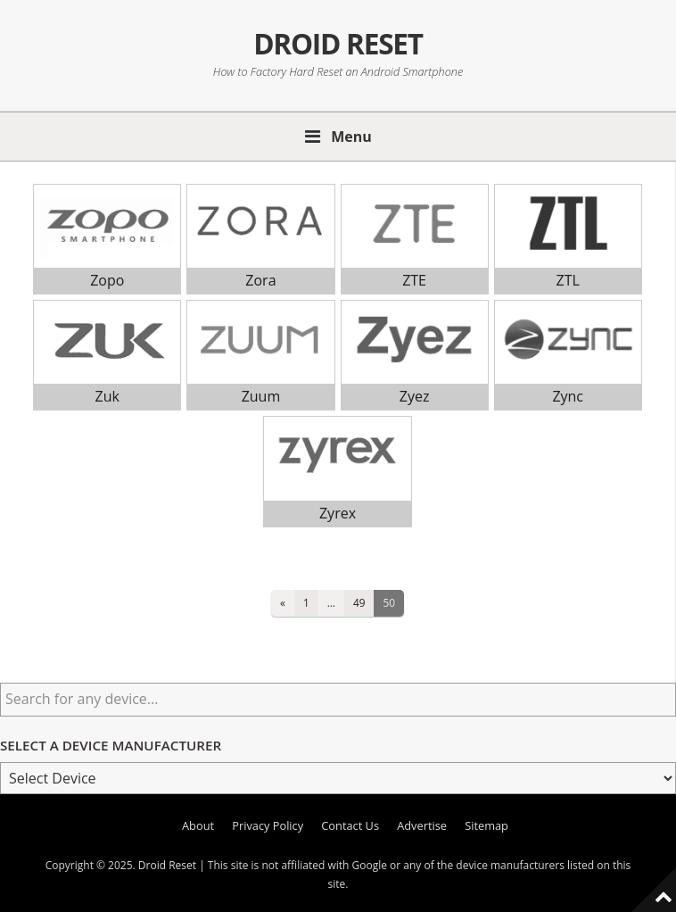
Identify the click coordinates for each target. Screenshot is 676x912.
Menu (351, 136)
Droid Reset (337, 43)
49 (359, 602)
